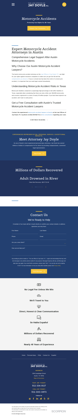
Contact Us (46, 355)
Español (53, 355)
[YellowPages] (48, 399)
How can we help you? (18, 248)
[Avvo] (41, 399)
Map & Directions (39, 378)
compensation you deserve (20, 79)
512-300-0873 (39, 392)
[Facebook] (33, 399)
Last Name (43, 230)
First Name (15, 230)
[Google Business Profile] (30, 399)
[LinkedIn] (37, 399)
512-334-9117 (39, 386)
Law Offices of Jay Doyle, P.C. (50, 74)
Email (41, 236)
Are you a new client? (18, 242)
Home (23, 355)
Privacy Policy (57, 265)
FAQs (39, 355)
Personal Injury (31, 355)
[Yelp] (44, 399)
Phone (13, 236)
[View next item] (46, 187)
